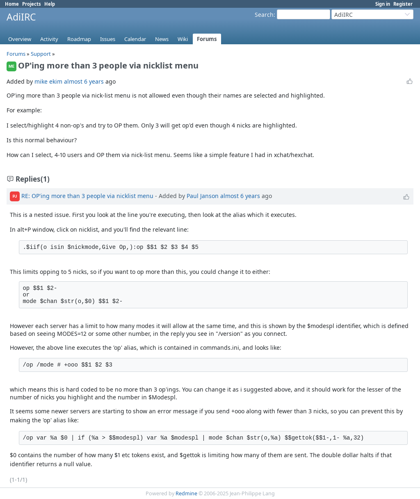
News (162, 39)
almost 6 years (84, 81)
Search (264, 14)
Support (41, 53)
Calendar (135, 39)
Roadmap (79, 39)
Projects (31, 4)
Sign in (382, 4)
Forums (207, 39)
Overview (19, 39)
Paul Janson (203, 196)
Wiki (183, 39)
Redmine (186, 493)
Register (403, 4)
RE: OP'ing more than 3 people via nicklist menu (87, 196)
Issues (107, 39)
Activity (49, 39)
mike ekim (48, 81)
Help (49, 4)
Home (12, 4)
